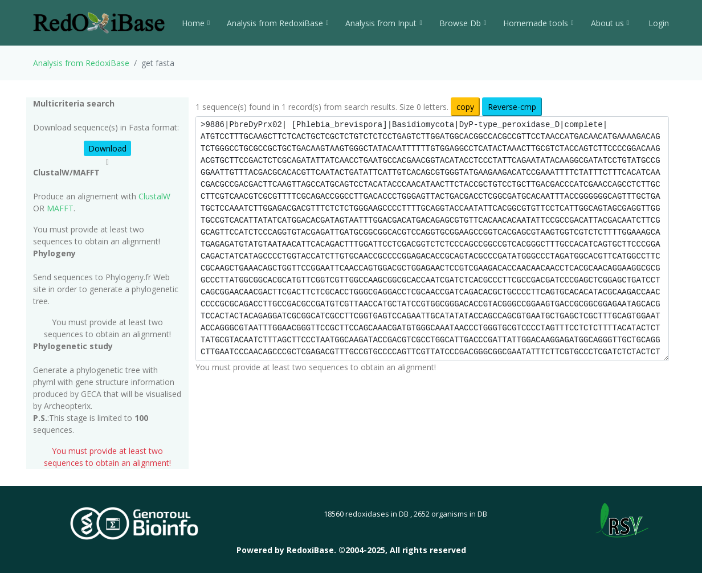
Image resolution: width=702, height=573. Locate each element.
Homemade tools (538, 23)
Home (196, 23)
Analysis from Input (383, 23)
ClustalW (154, 196)
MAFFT (60, 208)
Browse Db (462, 23)
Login (657, 23)
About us (610, 23)
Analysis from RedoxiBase (81, 63)
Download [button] (107, 148)
